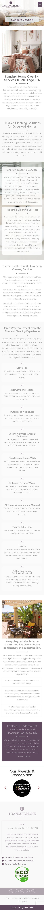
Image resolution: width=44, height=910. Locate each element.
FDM (25, 901)
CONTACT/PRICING (22, 908)
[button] (40, 4)
